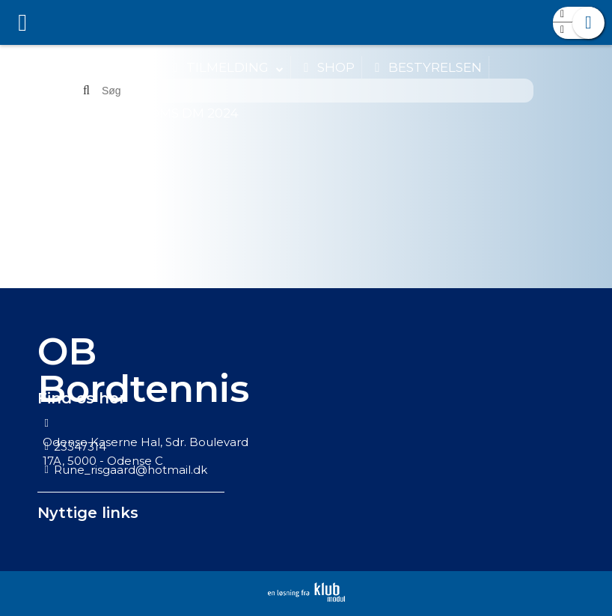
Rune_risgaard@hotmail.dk (130, 470)
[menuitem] (22, 22)
